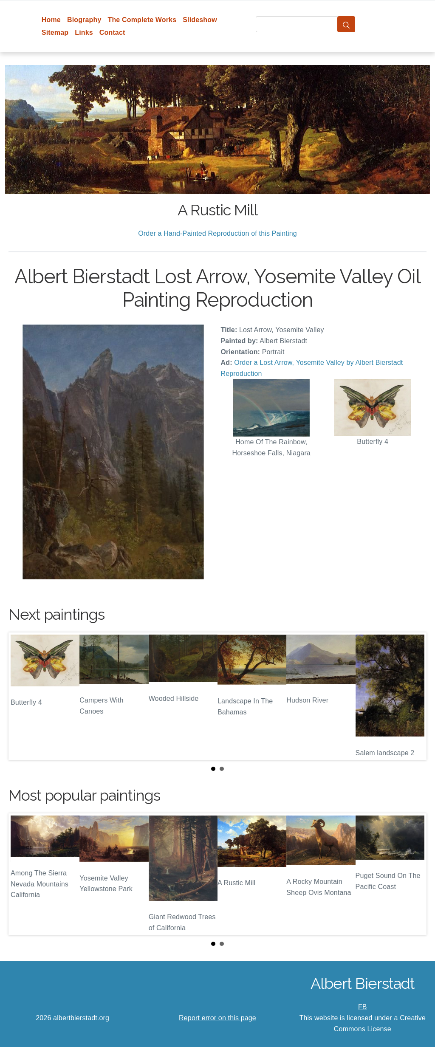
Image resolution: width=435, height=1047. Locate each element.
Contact (112, 32)
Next (413, 696)
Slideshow (200, 19)
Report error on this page (217, 1018)
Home (51, 19)
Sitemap (55, 32)
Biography (84, 19)
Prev (21, 696)
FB (362, 1006)
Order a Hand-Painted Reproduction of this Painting (217, 233)
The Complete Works (141, 19)
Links (84, 32)
